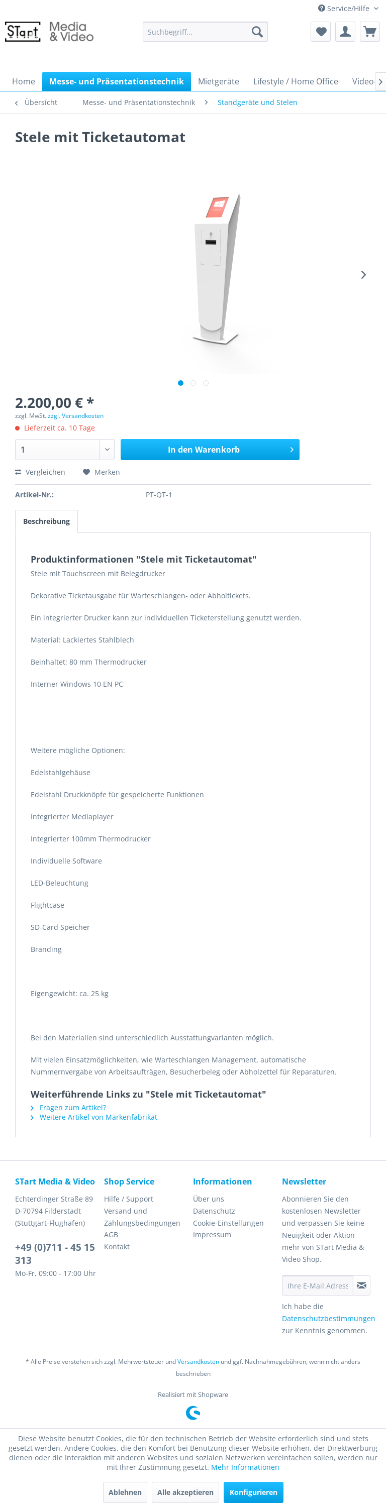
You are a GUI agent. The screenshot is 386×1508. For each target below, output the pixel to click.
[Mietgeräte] (218, 81)
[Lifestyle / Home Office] (295, 81)
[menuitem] (205, 32)
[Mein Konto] (345, 32)
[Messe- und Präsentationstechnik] (116, 81)
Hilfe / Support (128, 1199)
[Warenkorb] (370, 32)
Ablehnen (125, 1492)
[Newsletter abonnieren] (361, 1285)
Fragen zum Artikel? (68, 1107)
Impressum (212, 1234)
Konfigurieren (253, 1492)
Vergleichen (40, 472)
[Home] (23, 81)
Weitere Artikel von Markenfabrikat (94, 1117)
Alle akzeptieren (185, 1492)
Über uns (208, 1199)
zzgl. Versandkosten (76, 415)
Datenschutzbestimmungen (328, 1318)
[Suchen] (257, 32)
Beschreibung (46, 521)
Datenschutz (214, 1211)
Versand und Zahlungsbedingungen (142, 1217)
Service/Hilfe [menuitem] (344, 8)
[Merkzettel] (321, 32)
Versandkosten (198, 1361)
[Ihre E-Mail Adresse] (317, 1285)
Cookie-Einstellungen (228, 1223)
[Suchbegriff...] (205, 32)
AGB (111, 1234)
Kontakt (117, 1246)
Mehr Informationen (245, 1467)
